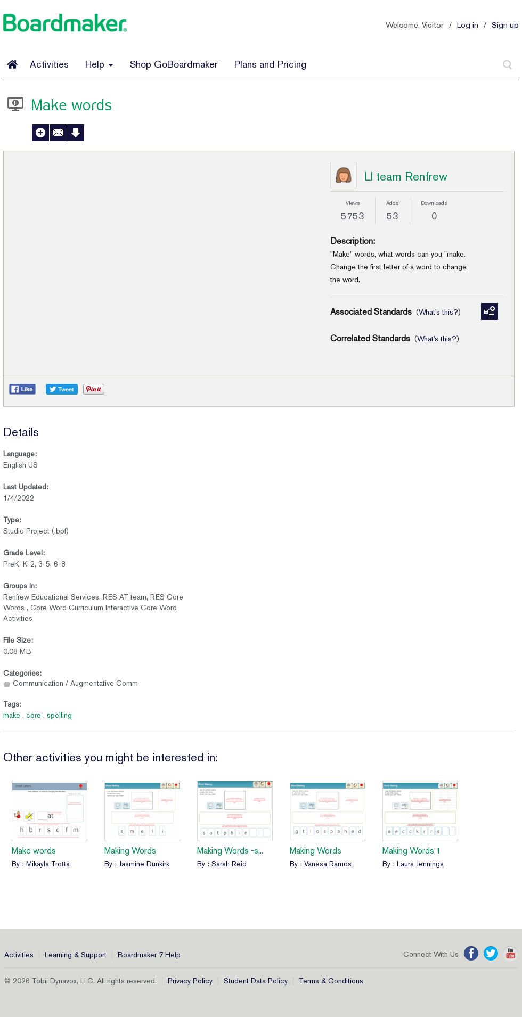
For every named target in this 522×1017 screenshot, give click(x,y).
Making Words (130, 851)
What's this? (438, 312)
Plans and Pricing (270, 64)
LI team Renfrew (406, 176)
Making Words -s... (230, 851)
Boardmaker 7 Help (149, 954)
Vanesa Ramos (328, 863)
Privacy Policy (190, 981)
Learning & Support (76, 954)
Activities (49, 64)
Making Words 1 (411, 851)
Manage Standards (489, 311)
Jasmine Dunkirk (144, 863)
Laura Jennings (420, 863)
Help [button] (99, 64)
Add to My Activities (40, 132)
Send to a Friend (58, 132)
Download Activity (75, 132)
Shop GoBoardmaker (174, 64)
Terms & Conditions (331, 981)
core (33, 715)
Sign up (505, 24)
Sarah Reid (229, 863)
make (11, 715)
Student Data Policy (256, 981)
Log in (467, 24)
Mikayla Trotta (48, 863)
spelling (59, 715)
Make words (34, 851)
